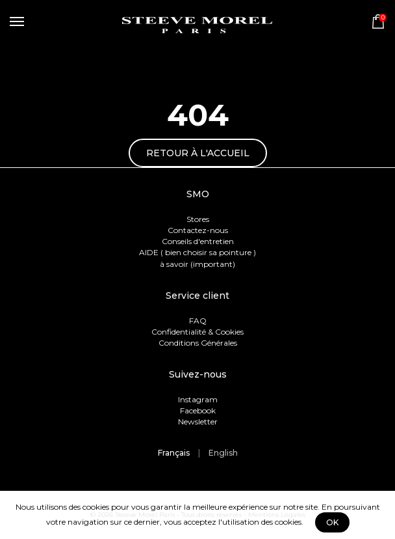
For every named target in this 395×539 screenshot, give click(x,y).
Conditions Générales (198, 343)
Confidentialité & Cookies (197, 332)
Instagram (198, 399)
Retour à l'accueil (197, 153)
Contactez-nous (198, 230)
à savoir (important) (197, 264)
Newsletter (198, 421)
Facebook (198, 410)
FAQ (198, 320)
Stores (197, 219)
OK (332, 522)
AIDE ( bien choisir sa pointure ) (197, 252)
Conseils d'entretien (198, 241)
